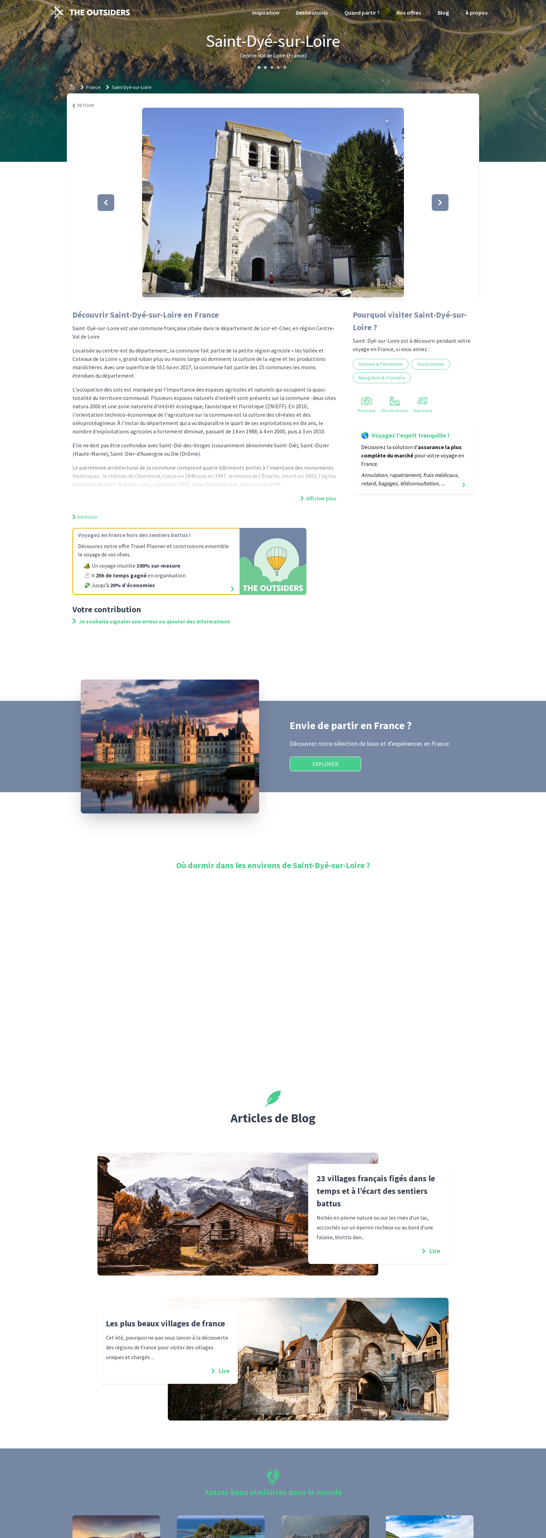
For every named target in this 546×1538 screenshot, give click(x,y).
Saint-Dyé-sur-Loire (131, 87)
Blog (443, 12)
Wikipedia (85, 517)
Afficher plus (318, 498)
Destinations (312, 12)
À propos (477, 12)
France (93, 87)
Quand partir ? (362, 12)
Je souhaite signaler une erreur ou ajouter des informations (151, 621)
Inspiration (265, 12)
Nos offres (408, 12)
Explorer (325, 763)
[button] (273, 202)
